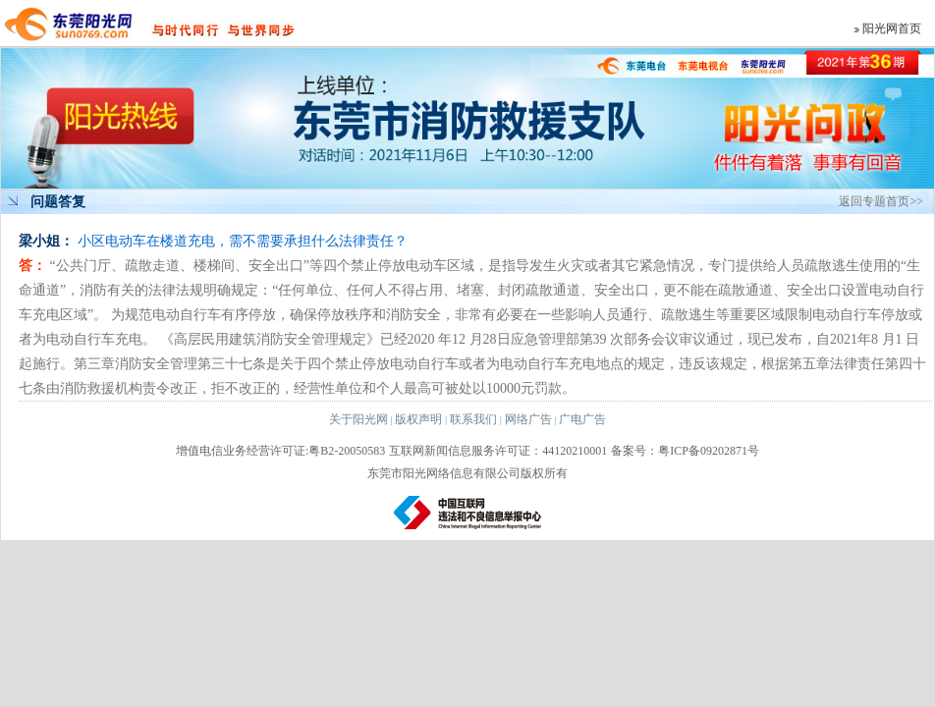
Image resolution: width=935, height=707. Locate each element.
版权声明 (418, 419)
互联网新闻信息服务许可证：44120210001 (498, 451)
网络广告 (528, 419)
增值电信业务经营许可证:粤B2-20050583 (280, 451)
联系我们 (473, 419)
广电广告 (582, 419)
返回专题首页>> (881, 201)
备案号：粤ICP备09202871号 (685, 451)
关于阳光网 (358, 419)
